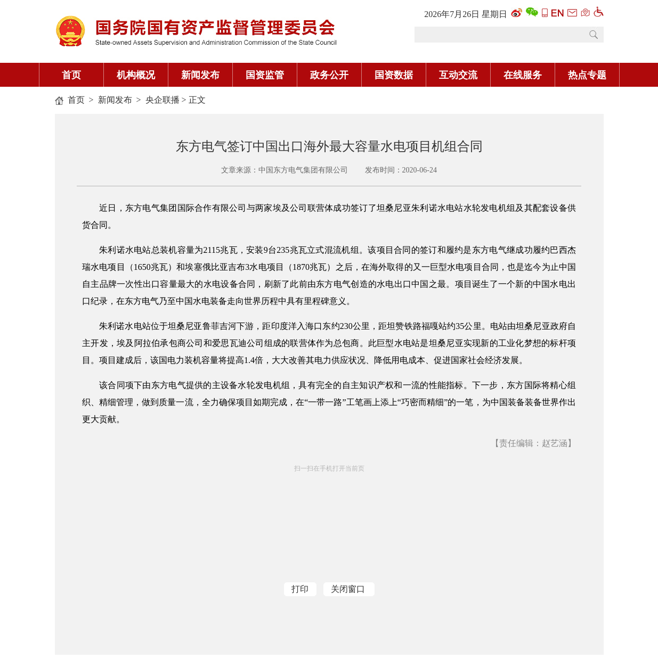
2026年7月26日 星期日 (465, 14)
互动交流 (458, 75)
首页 (71, 75)
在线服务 (522, 75)
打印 (299, 589)
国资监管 (265, 75)
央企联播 (162, 99)
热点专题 (587, 75)
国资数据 (394, 75)
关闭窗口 (348, 589)
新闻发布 (200, 75)
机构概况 (136, 75)
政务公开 (329, 75)
